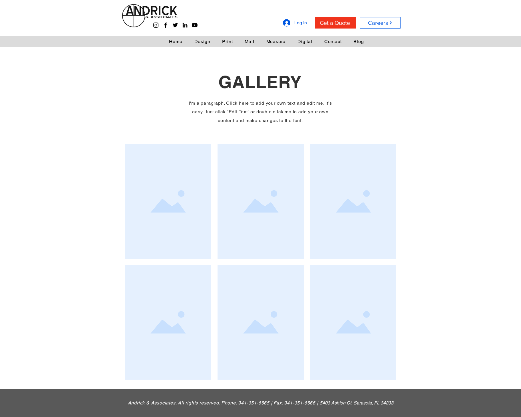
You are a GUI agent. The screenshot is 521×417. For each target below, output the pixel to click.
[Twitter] (175, 25)
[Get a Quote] (335, 23)
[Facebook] (165, 25)
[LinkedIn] (185, 25)
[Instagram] (155, 25)
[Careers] (380, 23)
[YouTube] (194, 25)
